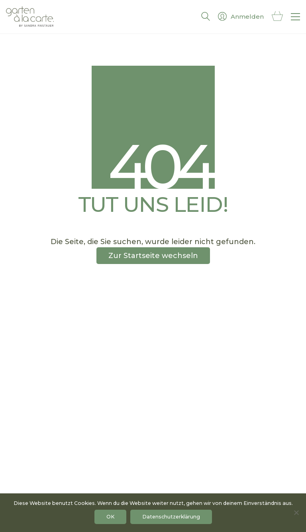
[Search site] (205, 17)
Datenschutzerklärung (171, 517)
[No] (296, 512)
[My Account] (241, 17)
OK (110, 517)
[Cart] (277, 16)
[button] (295, 16)
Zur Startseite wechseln (153, 255)
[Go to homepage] (30, 16)
